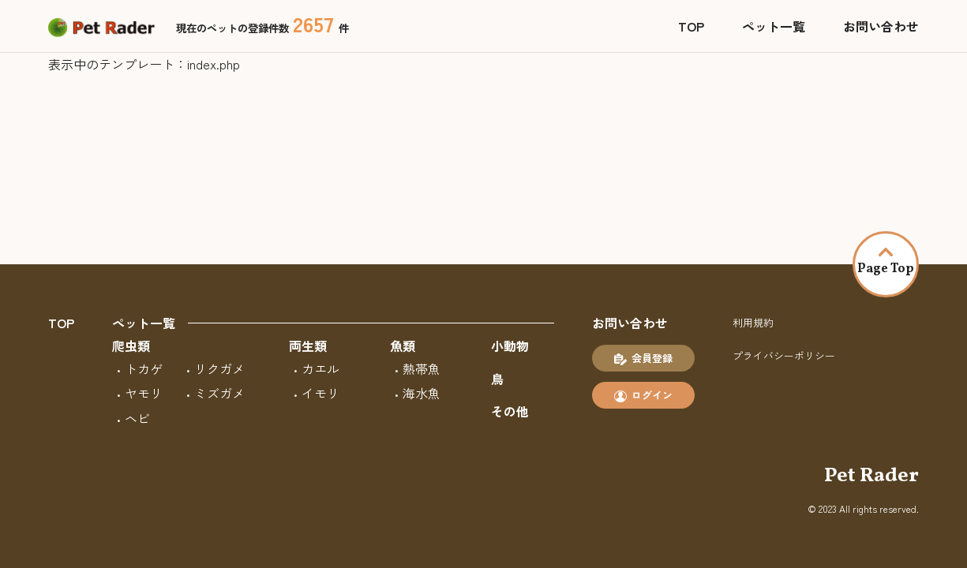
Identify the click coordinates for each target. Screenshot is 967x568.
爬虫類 (131, 345)
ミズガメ (219, 392)
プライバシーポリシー (784, 355)
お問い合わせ (881, 26)
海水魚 (421, 392)
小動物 (510, 345)
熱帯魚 (421, 368)
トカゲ (144, 368)
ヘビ (137, 418)
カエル (320, 368)
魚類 (402, 345)
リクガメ (219, 368)
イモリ (320, 392)
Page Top (885, 263)
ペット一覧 (773, 26)
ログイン (643, 395)
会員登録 (643, 358)
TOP (691, 26)
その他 (510, 411)
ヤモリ (144, 392)
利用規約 (753, 322)
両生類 (308, 345)
